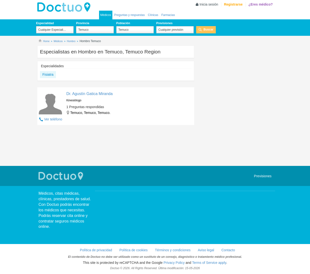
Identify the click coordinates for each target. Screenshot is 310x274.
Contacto (228, 250)
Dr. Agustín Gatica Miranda (89, 94)
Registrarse (233, 4)
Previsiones (164, 23)
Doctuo (65, 7)
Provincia (82, 23)
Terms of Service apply (209, 263)
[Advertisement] (115, 146)
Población (123, 23)
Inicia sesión (209, 4)
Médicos (105, 15)
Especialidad (45, 23)
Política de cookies (133, 250)
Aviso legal (206, 250)
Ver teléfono (53, 119)
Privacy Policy (174, 263)
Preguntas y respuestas (129, 15)
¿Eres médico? (260, 4)
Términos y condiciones (173, 250)
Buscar (208, 29)
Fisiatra (48, 74)
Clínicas (153, 15)
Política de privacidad (96, 250)
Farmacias (168, 15)
